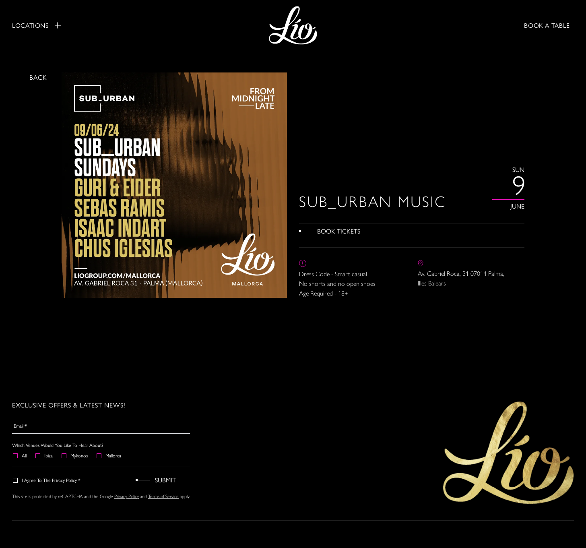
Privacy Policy (126, 496)
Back (38, 77)
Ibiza (44, 455)
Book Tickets (338, 231)
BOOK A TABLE (547, 25)
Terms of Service (163, 496)
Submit (165, 479)
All (20, 455)
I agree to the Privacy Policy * (47, 480)
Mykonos (75, 455)
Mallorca (109, 455)
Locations (36, 25)
